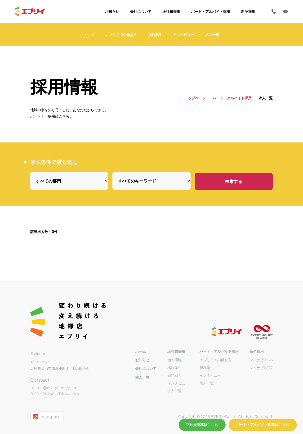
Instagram (47, 416)
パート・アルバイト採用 (232, 98)
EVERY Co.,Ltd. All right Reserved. (241, 416)
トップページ (195, 98)
